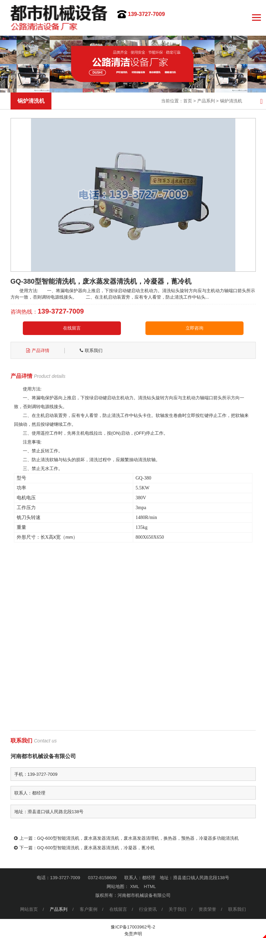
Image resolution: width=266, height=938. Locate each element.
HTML (150, 886)
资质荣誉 (207, 909)
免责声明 (133, 933)
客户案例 (88, 909)
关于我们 (177, 909)
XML (134, 886)
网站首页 (29, 909)
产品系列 (206, 100)
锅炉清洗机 (231, 100)
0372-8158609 (102, 877)
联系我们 (237, 909)
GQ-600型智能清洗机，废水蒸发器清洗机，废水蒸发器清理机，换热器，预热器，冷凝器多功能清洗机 (138, 838)
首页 (187, 100)
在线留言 (72, 328)
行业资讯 (148, 909)
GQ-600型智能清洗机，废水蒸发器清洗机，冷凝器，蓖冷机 (96, 847)
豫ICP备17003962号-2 (133, 926)
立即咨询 (194, 328)
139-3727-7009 (146, 14)
